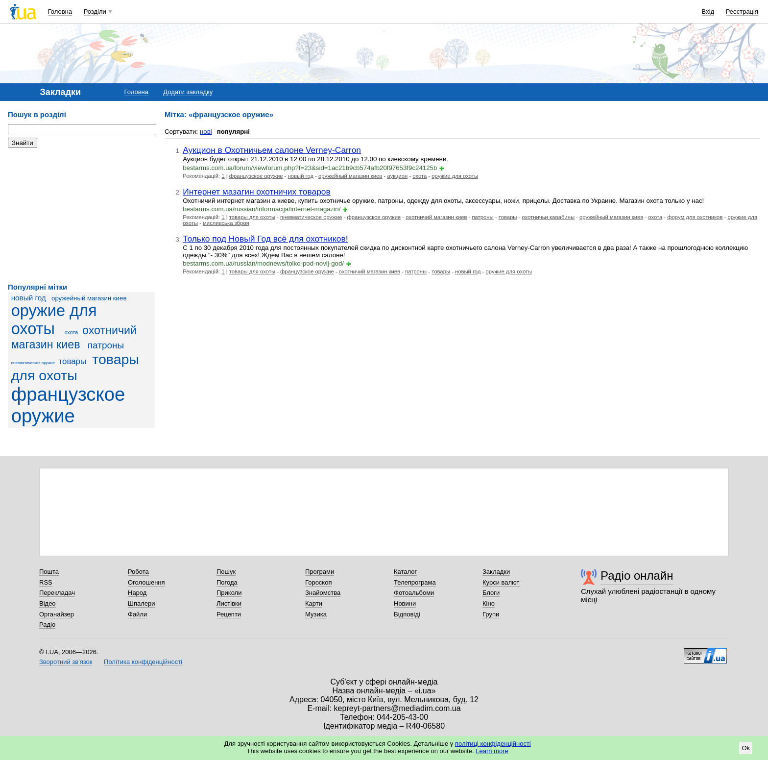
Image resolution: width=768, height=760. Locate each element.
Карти (313, 603)
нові (206, 131)
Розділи (95, 11)
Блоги (491, 592)
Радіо (47, 624)
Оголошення (146, 582)
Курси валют (501, 582)
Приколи (228, 592)
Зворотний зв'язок (65, 661)
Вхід (708, 11)
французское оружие (68, 405)
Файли (137, 614)
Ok (746, 748)
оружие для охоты (54, 320)
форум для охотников (694, 217)
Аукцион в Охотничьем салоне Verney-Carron (272, 150)
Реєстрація (742, 11)
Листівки (228, 603)
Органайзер (56, 614)
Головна (60, 11)
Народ (137, 592)
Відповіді (407, 614)
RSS (45, 582)
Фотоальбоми (414, 592)
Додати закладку (188, 92)
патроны (106, 345)
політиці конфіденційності (493, 743)
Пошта (49, 571)
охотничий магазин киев (436, 217)
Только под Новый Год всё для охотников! (265, 239)
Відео (47, 603)
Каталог (405, 571)
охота (71, 332)
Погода (227, 582)
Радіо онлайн (636, 575)
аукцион (397, 176)
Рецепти (228, 614)
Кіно (488, 603)
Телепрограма (415, 582)
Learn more (492, 751)
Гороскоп (318, 582)
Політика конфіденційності (143, 661)
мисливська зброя (226, 223)
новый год (28, 298)
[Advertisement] (81, 215)
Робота (138, 571)
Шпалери (141, 603)
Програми (319, 571)
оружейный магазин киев (88, 298)
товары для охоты (75, 367)
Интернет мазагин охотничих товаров (257, 191)
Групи (490, 614)
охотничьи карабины (548, 217)
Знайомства (322, 592)
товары (73, 361)
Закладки (496, 571)
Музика (316, 614)
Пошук (226, 571)
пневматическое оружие (33, 363)
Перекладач (57, 592)
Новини (405, 603)
